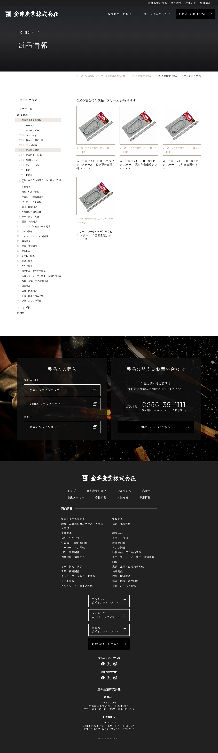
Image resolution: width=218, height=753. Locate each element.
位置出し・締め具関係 (30, 197)
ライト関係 (25, 231)
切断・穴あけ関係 (28, 192)
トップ (71, 490)
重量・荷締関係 (27, 221)
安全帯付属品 (29, 150)
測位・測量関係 (27, 206)
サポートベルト (30, 165)
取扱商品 (114, 14)
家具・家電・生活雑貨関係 (32, 281)
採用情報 (205, 3)
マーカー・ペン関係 (29, 202)
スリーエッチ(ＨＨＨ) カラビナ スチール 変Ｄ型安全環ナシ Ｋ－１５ (138, 164)
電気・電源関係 (27, 246)
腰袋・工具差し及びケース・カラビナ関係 (39, 181)
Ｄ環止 (25, 175)
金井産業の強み (157, 3)
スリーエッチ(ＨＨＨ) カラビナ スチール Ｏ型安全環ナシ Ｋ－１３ (94, 235)
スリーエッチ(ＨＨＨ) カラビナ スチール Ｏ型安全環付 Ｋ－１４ (181, 164)
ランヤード (28, 135)
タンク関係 (25, 266)
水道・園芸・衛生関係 (30, 295)
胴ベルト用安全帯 (31, 140)
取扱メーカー (132, 14)
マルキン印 (23, 307)
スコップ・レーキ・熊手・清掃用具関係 (39, 276)
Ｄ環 (24, 170)
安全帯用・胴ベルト (32, 155)
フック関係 (28, 145)
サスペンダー (29, 130)
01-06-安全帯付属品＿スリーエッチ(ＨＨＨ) (94, 149)
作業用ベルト (29, 160)
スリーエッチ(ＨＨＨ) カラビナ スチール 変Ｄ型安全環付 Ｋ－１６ (95, 164)
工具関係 (23, 187)
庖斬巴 (21, 312)
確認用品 (23, 251)
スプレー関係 (26, 256)
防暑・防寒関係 (27, 290)
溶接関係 (23, 241)
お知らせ (190, 3)
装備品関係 (25, 261)
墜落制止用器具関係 (29, 120)
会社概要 (176, 3)
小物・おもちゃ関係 (29, 300)
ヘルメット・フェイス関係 (32, 236)
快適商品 (23, 285)
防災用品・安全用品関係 (31, 271)
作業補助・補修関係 (29, 211)
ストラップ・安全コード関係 (33, 226)
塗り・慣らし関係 (28, 216)
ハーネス (27, 125)
